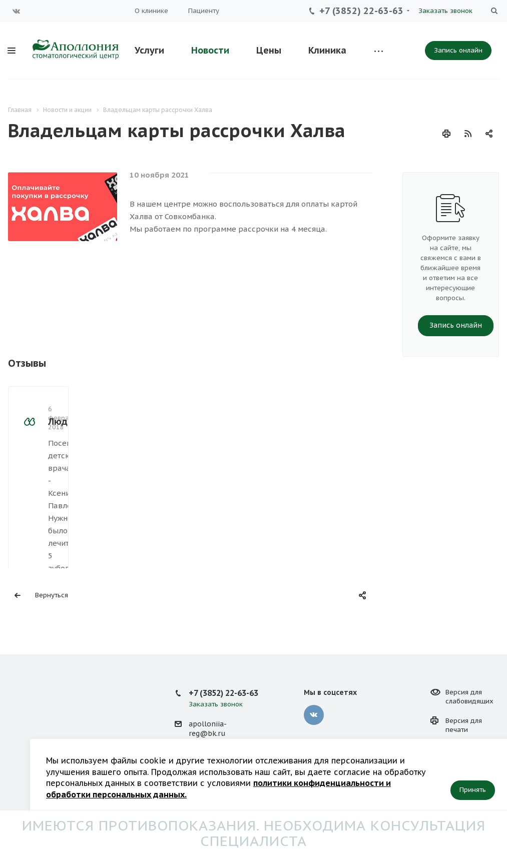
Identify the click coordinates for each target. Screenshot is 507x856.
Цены (268, 50)
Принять (472, 789)
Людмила (69, 344)
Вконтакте (16, 11)
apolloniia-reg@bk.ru (208, 697)
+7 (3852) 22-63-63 (361, 11)
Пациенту (203, 11)
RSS (467, 133)
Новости (210, 50)
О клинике (151, 11)
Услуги (149, 50)
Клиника (327, 50)
